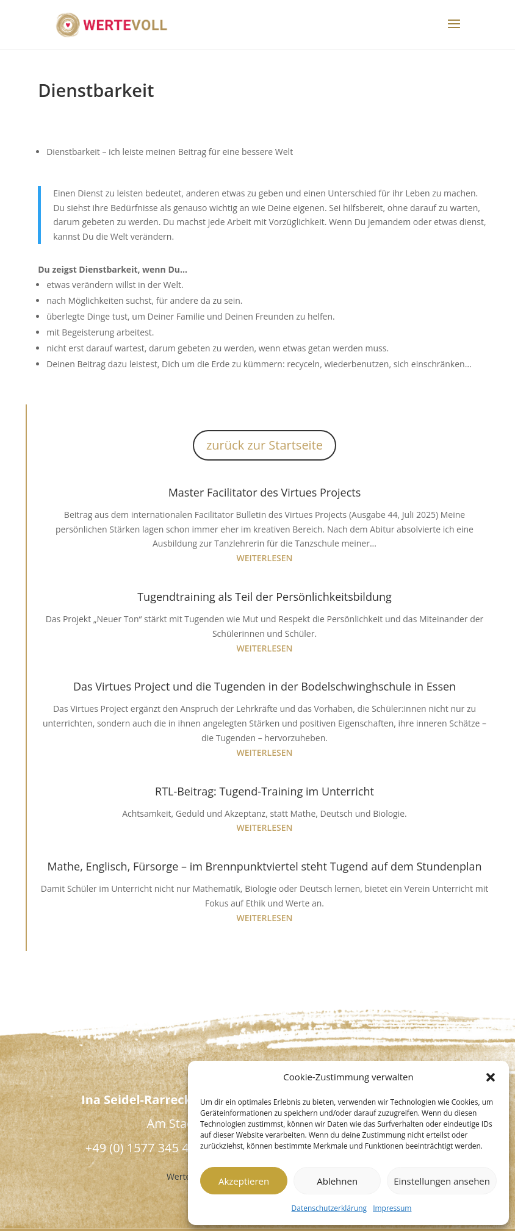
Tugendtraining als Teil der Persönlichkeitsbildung (264, 596)
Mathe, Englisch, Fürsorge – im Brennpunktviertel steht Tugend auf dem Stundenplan (264, 866)
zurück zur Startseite (264, 445)
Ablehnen (337, 1181)
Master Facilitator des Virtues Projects (264, 492)
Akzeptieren (243, 1181)
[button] (490, 1077)
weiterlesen (265, 558)
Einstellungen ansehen (442, 1181)
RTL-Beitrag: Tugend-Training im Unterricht (264, 791)
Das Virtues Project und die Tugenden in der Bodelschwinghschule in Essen (264, 686)
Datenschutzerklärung (329, 1208)
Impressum (392, 1208)
